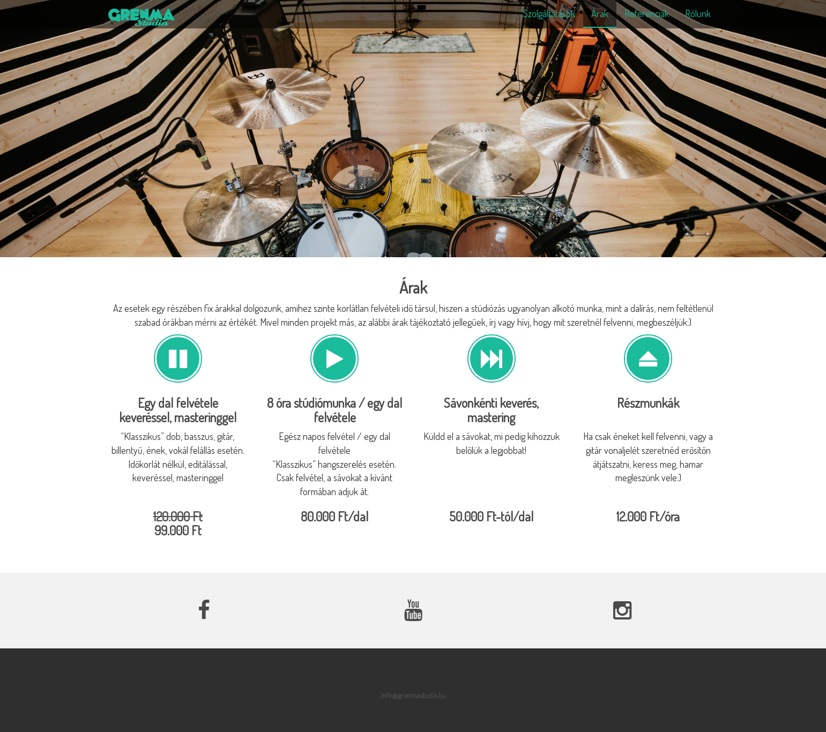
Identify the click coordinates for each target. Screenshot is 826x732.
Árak (599, 13)
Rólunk (698, 13)
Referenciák (646, 13)
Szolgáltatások (549, 13)
